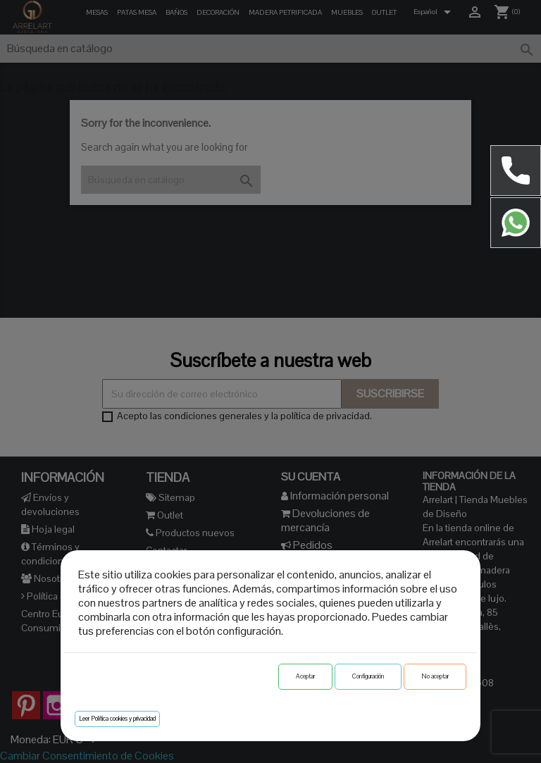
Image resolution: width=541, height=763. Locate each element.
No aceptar (435, 676)
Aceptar (305, 676)
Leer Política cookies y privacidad (117, 718)
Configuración (368, 676)
